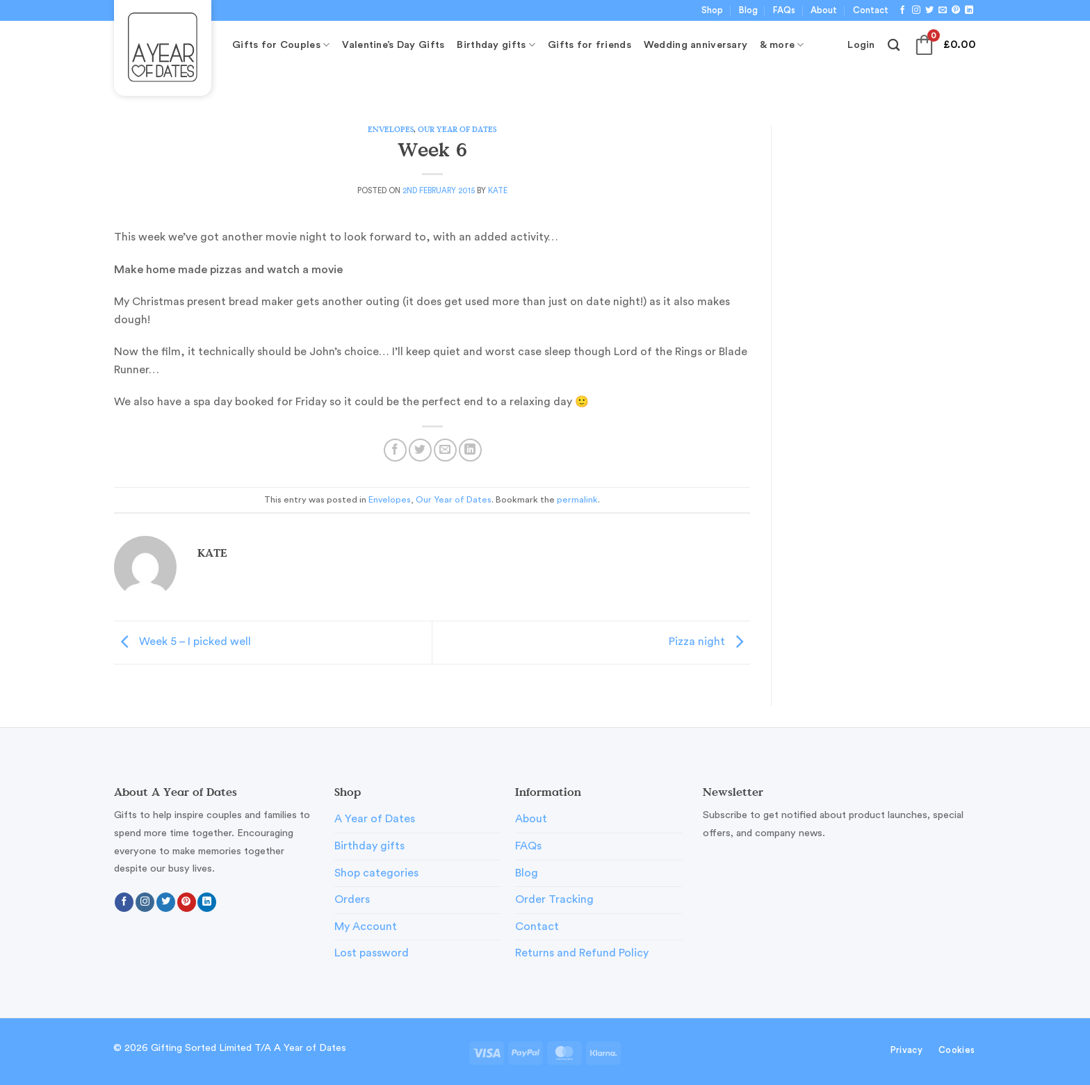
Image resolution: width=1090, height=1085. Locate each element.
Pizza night (709, 641)
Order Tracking (554, 899)
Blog (748, 10)
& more (782, 44)
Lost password (371, 952)
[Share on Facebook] (395, 450)
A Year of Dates (374, 818)
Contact (870, 10)
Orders (352, 899)
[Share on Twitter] (420, 450)
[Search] (894, 45)
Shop (712, 10)
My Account (365, 926)
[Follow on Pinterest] (956, 10)
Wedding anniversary (695, 45)
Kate (497, 191)
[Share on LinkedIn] (470, 450)
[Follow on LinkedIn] (969, 10)
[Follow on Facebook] (902, 10)
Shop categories (376, 873)
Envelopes (391, 129)
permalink (577, 500)
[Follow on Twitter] (929, 10)
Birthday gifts (496, 44)
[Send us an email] (942, 10)
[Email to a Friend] (445, 450)
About (824, 10)
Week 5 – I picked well (182, 641)
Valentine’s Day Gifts (393, 45)
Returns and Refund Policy (582, 952)
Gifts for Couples (281, 44)
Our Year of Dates (457, 129)
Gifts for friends (589, 45)
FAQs (784, 10)
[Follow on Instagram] (916, 10)
